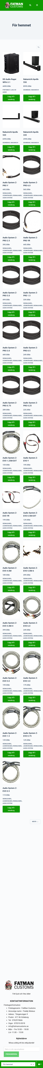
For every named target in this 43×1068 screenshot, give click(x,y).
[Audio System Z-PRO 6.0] (31, 166)
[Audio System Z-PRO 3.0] (11, 331)
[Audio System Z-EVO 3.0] (31, 662)
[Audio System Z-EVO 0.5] (11, 772)
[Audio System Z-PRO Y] (11, 166)
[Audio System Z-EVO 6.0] (31, 607)
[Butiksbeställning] (38, 47)
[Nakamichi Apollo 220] (31, 116)
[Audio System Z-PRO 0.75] (11, 387)
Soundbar (27, 90)
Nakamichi (35, 90)
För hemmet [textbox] (17, 1064)
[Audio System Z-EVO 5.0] (11, 662)
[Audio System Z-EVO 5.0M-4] (11, 607)
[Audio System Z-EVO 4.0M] (11, 552)
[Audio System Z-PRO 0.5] (31, 331)
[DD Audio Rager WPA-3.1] (11, 63)
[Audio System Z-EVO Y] (31, 442)
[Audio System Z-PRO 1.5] (31, 276)
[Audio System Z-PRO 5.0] (11, 276)
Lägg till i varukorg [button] (11, 97)
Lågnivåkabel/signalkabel (12, 195)
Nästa (35, 821)
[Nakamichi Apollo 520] (11, 116)
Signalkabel (7, 193)
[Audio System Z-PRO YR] (31, 221)
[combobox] (18, 1064)
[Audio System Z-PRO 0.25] (31, 387)
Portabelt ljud (8, 90)
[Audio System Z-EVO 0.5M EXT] (31, 497)
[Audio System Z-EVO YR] (11, 497)
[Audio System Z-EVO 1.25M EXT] (11, 442)
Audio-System (7, 198)
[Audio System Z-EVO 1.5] (11, 717)
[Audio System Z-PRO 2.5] (11, 221)
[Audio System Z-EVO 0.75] (31, 717)
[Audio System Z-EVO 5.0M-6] (31, 552)
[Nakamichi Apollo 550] (31, 63)
